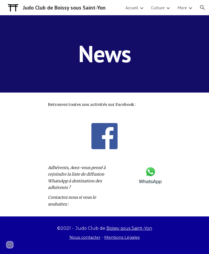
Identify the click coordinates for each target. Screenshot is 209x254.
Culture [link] (158, 7)
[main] (104, 54)
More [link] (182, 7)
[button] (202, 7)
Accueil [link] (131, 7)
